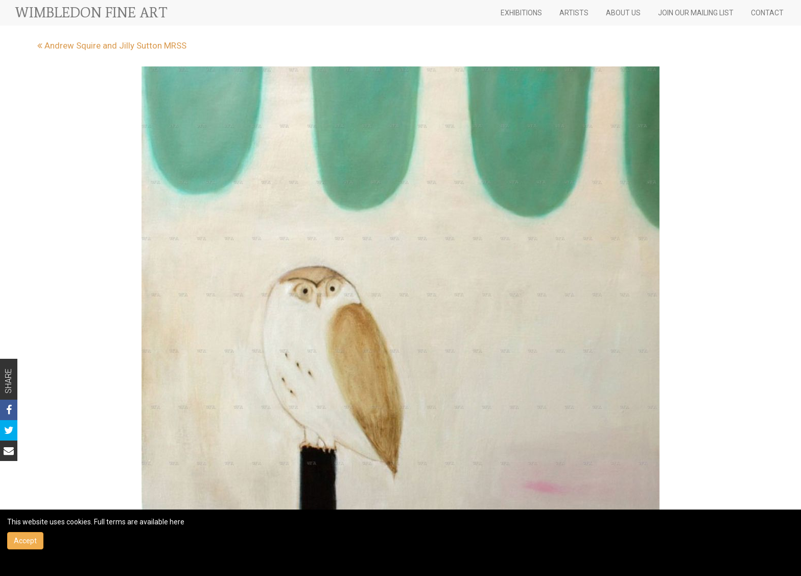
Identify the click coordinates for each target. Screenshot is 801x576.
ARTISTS (573, 13)
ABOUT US (623, 13)
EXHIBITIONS (521, 13)
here (177, 522)
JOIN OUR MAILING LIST (696, 13)
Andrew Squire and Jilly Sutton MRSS (111, 45)
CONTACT (767, 13)
